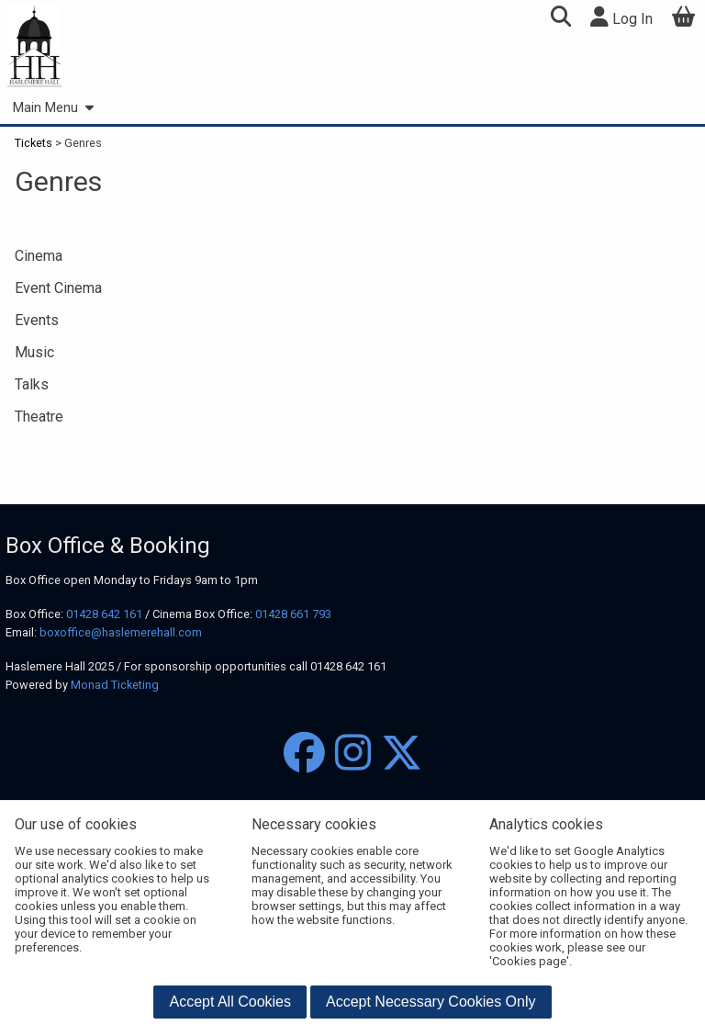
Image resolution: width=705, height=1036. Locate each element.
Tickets (35, 143)
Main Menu (53, 108)
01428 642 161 (104, 614)
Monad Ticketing (115, 685)
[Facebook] (304, 753)
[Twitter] (401, 753)
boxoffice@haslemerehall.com (120, 632)
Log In (621, 17)
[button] (560, 19)
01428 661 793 (293, 614)
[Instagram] (353, 753)
